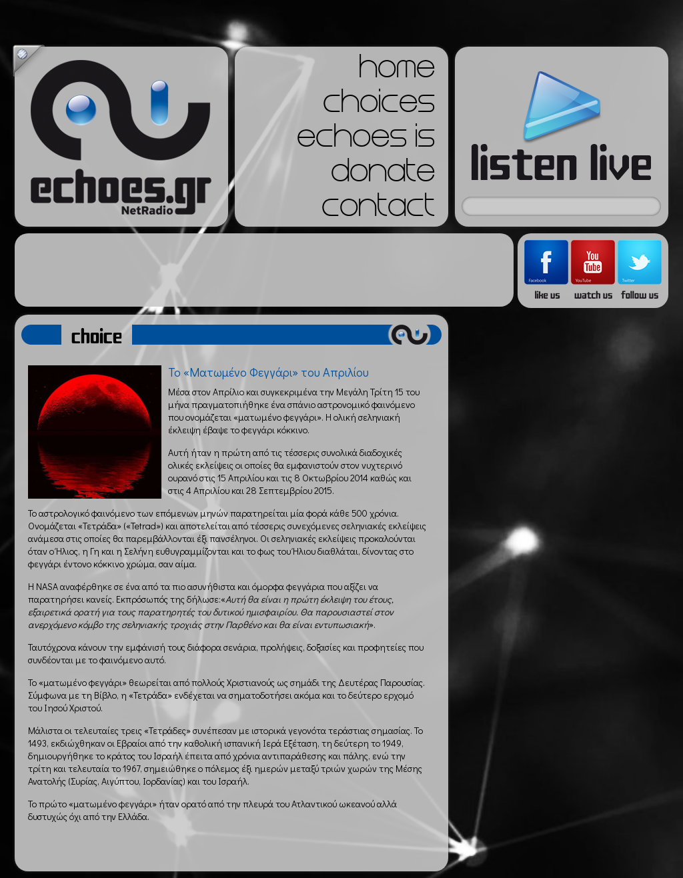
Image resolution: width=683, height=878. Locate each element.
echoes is (366, 140)
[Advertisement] (264, 270)
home (397, 70)
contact (378, 209)
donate (383, 174)
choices (379, 105)
